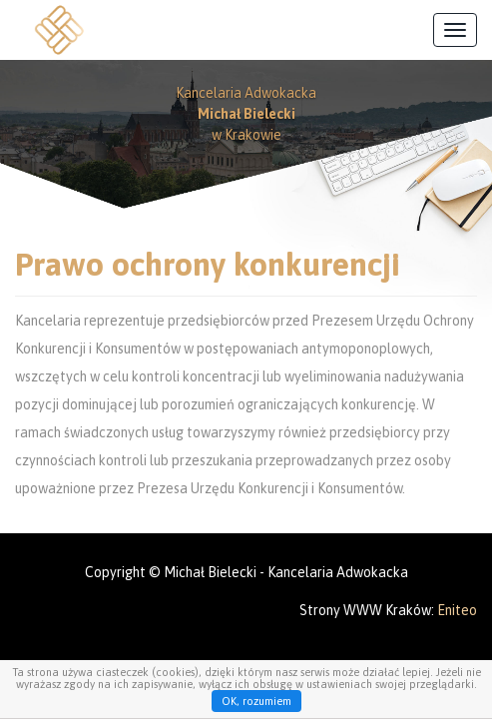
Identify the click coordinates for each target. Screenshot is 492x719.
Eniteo (457, 610)
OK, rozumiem (256, 701)
